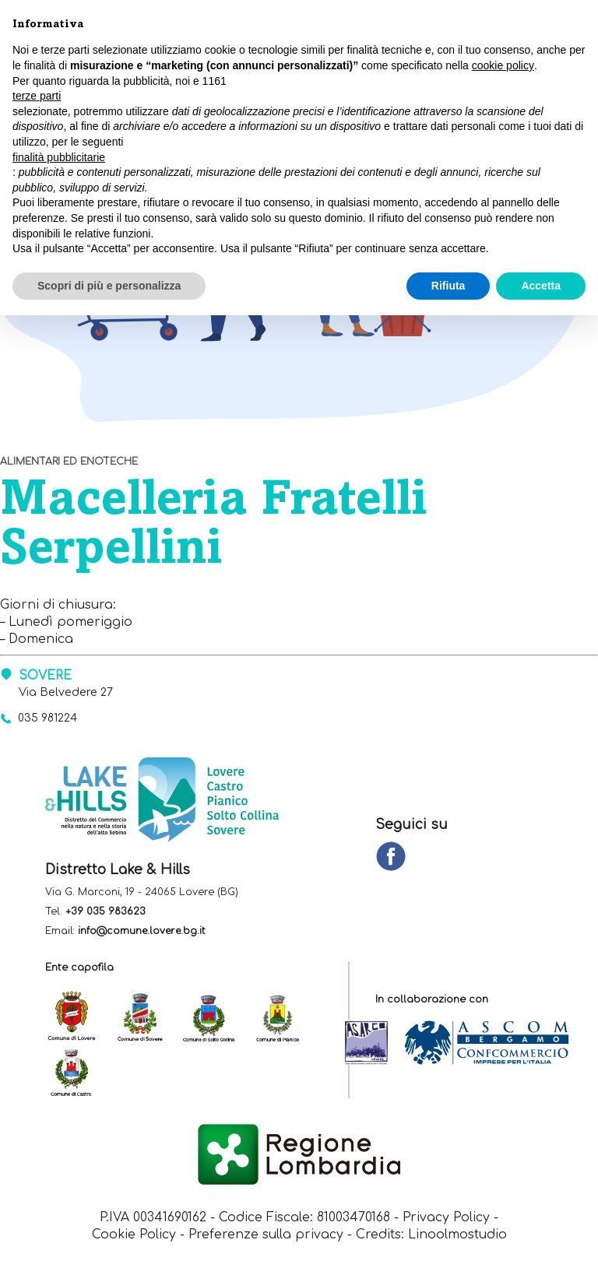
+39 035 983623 (105, 913)
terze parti (36, 96)
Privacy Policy (447, 1219)
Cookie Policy (133, 1237)
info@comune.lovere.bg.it (142, 932)
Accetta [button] (541, 285)
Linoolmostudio (458, 1237)
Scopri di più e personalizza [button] (109, 285)
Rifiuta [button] (448, 285)
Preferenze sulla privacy (266, 1237)
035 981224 (49, 718)
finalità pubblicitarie (58, 157)
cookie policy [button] (503, 65)
